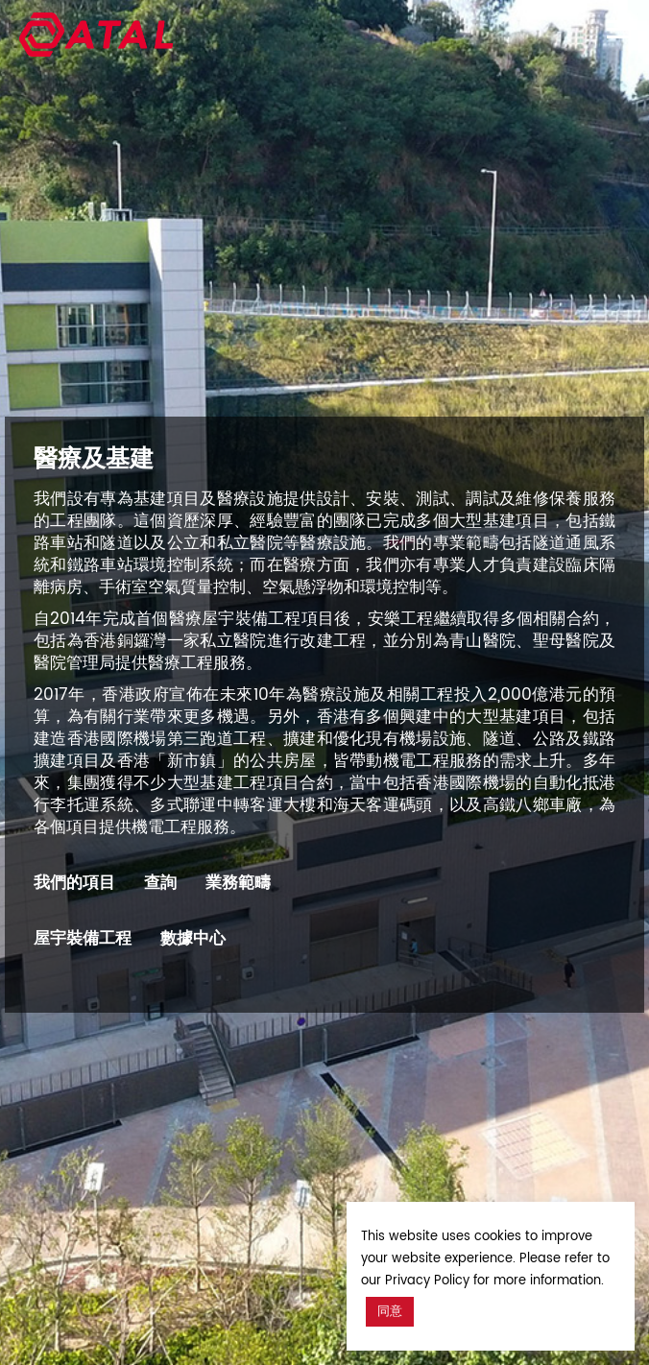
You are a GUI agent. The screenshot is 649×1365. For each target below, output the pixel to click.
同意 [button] (389, 1312)
